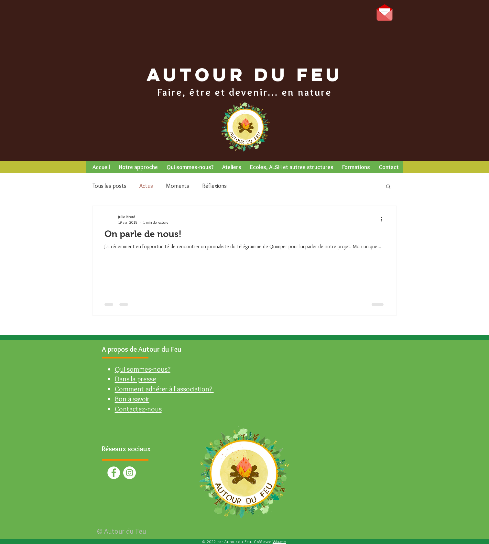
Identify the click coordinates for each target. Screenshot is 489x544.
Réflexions (214, 185)
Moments (177, 185)
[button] (138, 167)
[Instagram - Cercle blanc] (129, 472)
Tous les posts (109, 185)
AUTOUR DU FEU (245, 74)
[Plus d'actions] (383, 219)
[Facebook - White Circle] (113, 472)
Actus (146, 185)
